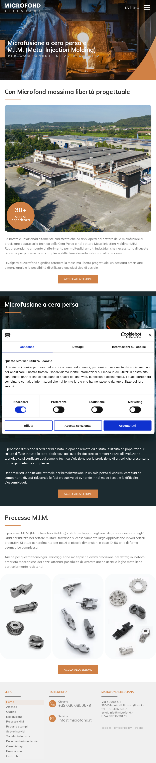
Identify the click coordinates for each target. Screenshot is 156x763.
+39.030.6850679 (77, 704)
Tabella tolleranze (18, 734)
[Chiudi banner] (150, 335)
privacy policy (123, 727)
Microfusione (14, 715)
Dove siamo (13, 747)
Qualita (11, 711)
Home (10, 702)
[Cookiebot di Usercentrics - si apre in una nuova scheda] (123, 335)
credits (138, 727)
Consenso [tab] (27, 346)
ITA (126, 8)
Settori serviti (15, 729)
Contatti (12, 752)
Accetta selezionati (78, 425)
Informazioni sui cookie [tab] (129, 346)
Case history (14, 743)
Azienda (11, 706)
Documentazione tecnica (22, 738)
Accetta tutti (127, 425)
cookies (106, 727)
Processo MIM (15, 720)
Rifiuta (28, 425)
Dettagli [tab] (78, 346)
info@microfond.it (77, 719)
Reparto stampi (16, 724)
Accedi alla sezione (78, 279)
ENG (135, 8)
